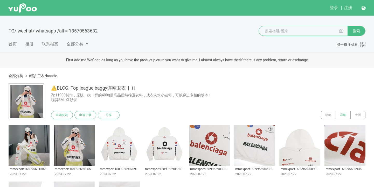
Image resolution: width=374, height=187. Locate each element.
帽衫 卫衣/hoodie (43, 76)
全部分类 (75, 44)
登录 (334, 7)
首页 (13, 44)
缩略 (328, 115)
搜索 (356, 31)
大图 (358, 115)
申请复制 (62, 115)
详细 (343, 115)
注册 (348, 7)
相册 (29, 44)
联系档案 (50, 44)
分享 (109, 115)
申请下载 (85, 115)
